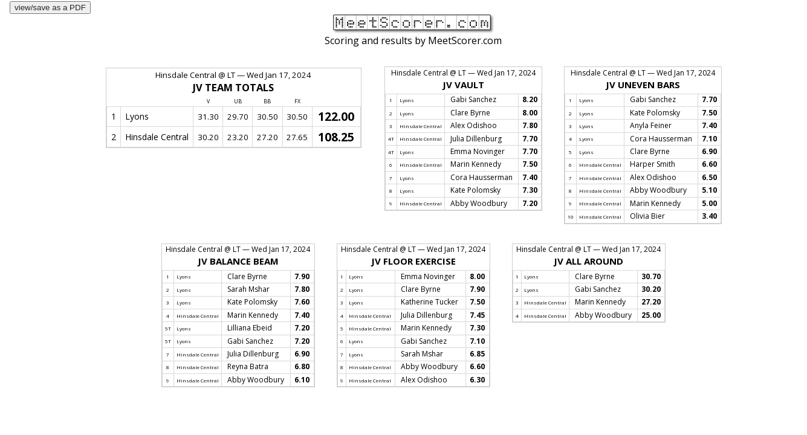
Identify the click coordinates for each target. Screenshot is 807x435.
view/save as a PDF (50, 7)
